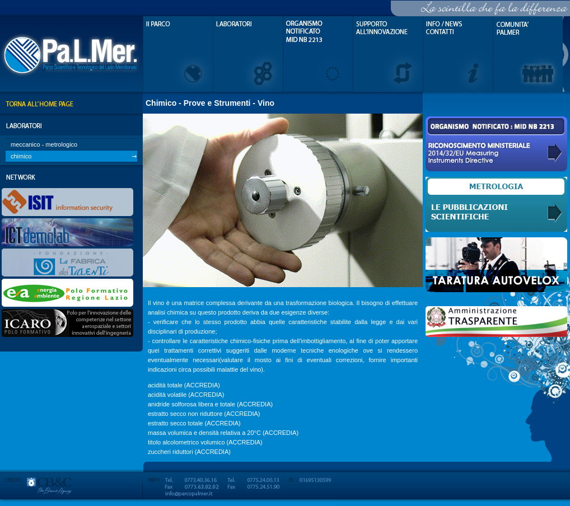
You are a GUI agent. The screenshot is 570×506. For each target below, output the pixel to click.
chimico (21, 156)
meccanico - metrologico (44, 144)
